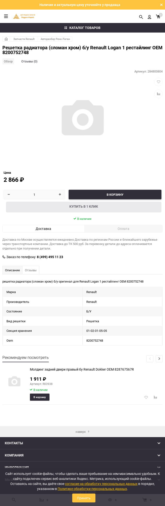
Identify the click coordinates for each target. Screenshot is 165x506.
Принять (84, 498)
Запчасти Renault (24, 39)
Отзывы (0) (29, 61)
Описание (12, 270)
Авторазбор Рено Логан (55, 39)
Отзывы (31, 270)
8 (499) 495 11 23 (50, 257)
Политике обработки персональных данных (92, 488)
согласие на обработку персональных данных (101, 483)
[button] (159, 358)
